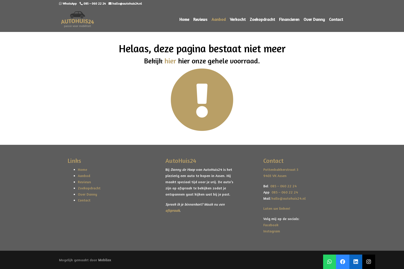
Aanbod (219, 19)
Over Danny (314, 19)
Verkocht (238, 19)
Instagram (271, 231)
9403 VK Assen (275, 175)
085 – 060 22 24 (282, 186)
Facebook (271, 225)
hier (170, 60)
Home (184, 19)
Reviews (200, 19)
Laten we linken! (277, 208)
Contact (336, 19)
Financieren (289, 19)
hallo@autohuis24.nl (288, 198)
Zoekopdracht (262, 19)
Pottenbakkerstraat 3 (280, 169)
